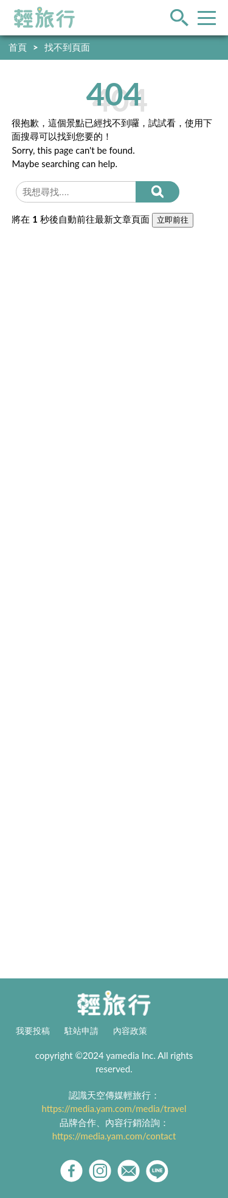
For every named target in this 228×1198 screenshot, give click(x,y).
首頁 (18, 46)
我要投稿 (33, 1031)
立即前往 (172, 219)
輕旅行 (44, 17)
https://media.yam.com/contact (114, 1135)
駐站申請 (81, 1031)
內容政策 (130, 1031)
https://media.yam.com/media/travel (113, 1108)
